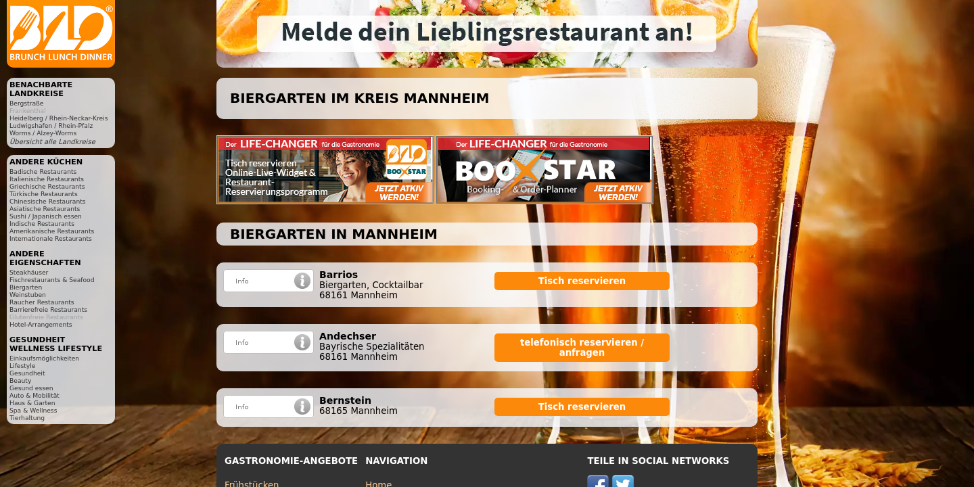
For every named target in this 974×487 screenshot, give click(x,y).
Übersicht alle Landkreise (52, 141)
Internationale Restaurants (50, 238)
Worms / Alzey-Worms (42, 133)
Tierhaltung (27, 417)
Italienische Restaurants (46, 179)
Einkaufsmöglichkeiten (44, 358)
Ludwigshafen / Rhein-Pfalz (51, 125)
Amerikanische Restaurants (51, 231)
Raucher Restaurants (41, 302)
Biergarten (25, 287)
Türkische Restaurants (43, 194)
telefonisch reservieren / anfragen (582, 348)
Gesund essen (31, 388)
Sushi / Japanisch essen (45, 216)
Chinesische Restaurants (47, 201)
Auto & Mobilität (34, 395)
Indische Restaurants (41, 223)
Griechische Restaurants (47, 186)
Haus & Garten (32, 403)
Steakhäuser (28, 272)
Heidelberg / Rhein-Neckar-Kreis (58, 118)
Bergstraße (26, 103)
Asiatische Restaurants (44, 208)
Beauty (20, 380)
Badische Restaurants (42, 171)
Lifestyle (22, 365)
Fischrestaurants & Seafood (52, 279)
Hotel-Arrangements (40, 324)
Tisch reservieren (582, 281)
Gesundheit (27, 373)
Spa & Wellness (33, 410)
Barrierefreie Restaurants (48, 309)
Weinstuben (27, 294)
